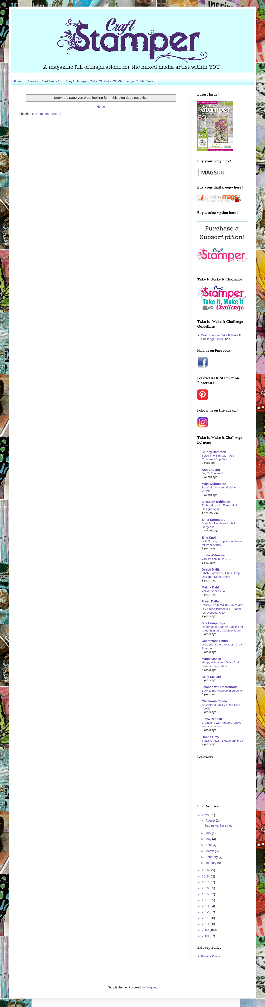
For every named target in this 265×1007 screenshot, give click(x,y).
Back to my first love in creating (222, 690)
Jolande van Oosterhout (219, 687)
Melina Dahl (210, 587)
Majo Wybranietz (214, 484)
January (211, 863)
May (208, 839)
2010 (206, 924)
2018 (206, 876)
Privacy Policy (210, 956)
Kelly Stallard (211, 676)
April (208, 845)
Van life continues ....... (216, 559)
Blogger (151, 987)
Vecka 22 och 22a (213, 591)
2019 (206, 870)
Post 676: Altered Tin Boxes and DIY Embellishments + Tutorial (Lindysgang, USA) (222, 608)
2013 (206, 906)
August (210, 820)
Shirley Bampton (214, 452)
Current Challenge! (43, 81)
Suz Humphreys (213, 623)
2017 (206, 882)
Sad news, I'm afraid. (219, 825)
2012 (206, 912)
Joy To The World (213, 473)
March (210, 851)
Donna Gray (210, 737)
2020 (206, 815)
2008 (206, 936)
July (208, 833)
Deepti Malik (211, 569)
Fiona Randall (212, 719)
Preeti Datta (210, 601)
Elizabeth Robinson (216, 502)
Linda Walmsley (213, 555)
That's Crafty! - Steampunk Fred (222, 740)
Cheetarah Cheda (214, 701)
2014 (206, 900)
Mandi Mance (211, 659)
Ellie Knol (209, 537)
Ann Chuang (211, 469)
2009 (206, 930)
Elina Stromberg (213, 519)
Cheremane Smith (215, 641)
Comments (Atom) (48, 114)
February (212, 857)
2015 (206, 894)
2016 (206, 888)
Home (17, 81)
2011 (206, 918)
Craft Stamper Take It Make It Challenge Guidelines (109, 81)
